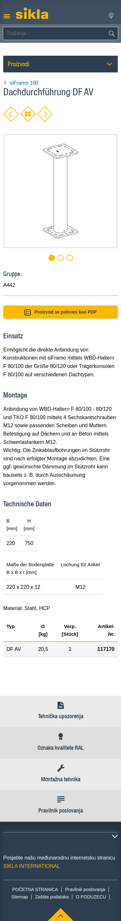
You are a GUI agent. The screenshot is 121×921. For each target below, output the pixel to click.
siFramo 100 (20, 83)
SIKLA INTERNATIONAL (31, 866)
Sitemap (19, 896)
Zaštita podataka (52, 896)
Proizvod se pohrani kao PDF (60, 312)
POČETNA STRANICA (35, 889)
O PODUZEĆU (91, 896)
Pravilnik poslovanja (85, 889)
